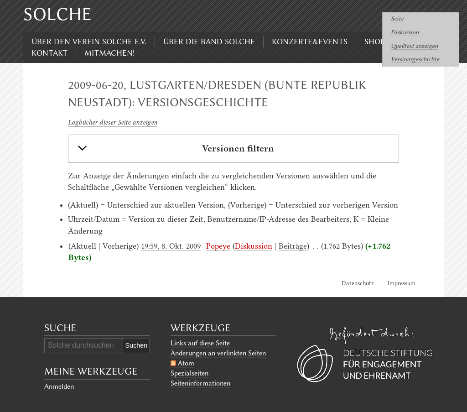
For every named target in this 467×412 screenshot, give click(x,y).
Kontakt (49, 52)
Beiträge (293, 245)
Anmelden (59, 386)
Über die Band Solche (209, 41)
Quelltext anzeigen (414, 45)
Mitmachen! (109, 52)
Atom (186, 363)
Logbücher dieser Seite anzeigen (112, 122)
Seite (397, 18)
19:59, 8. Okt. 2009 (171, 245)
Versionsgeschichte (415, 59)
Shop (374, 41)
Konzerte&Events (310, 41)
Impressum (401, 283)
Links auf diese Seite (200, 343)
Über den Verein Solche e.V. (88, 41)
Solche (57, 14)
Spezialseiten (189, 373)
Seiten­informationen (200, 383)
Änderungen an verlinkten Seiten (218, 353)
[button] (233, 148)
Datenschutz (358, 283)
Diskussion (405, 32)
